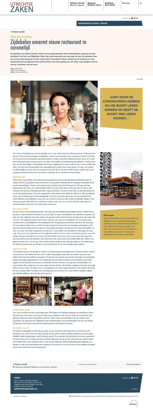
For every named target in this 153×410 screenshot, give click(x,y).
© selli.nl (135, 389)
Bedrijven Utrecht (77, 4)
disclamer (17, 396)
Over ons (126, 3)
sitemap (24, 396)
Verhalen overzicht (17, 32)
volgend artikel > (92, 364)
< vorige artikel (82, 364)
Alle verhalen (58, 3)
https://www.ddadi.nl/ (133, 364)
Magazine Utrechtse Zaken (94, 4)
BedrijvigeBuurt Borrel (110, 4)
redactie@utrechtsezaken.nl (25, 389)
